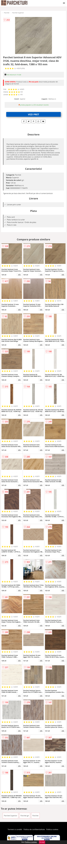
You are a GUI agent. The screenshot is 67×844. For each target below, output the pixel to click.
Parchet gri (25, 815)
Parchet (6, 13)
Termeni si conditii (15, 829)
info (19, 274)
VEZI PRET (33, 114)
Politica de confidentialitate (34, 829)
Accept (42, 842)
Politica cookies (52, 829)
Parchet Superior (18, 13)
